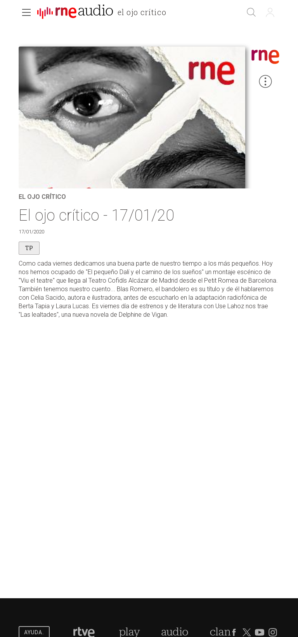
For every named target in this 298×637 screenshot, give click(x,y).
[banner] (104, 13)
